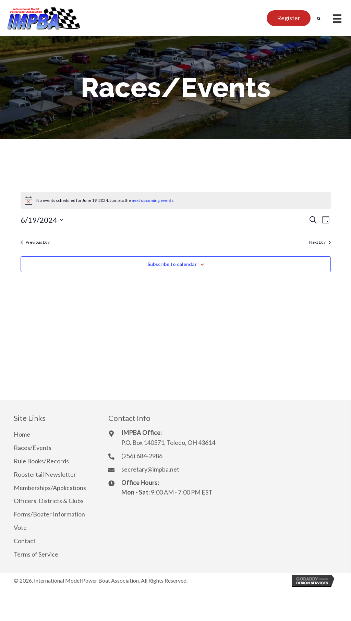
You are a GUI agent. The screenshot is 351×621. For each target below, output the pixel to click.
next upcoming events (152, 200)
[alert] (176, 200)
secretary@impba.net (150, 469)
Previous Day (35, 242)
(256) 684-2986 (141, 456)
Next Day (320, 242)
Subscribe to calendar (172, 264)
